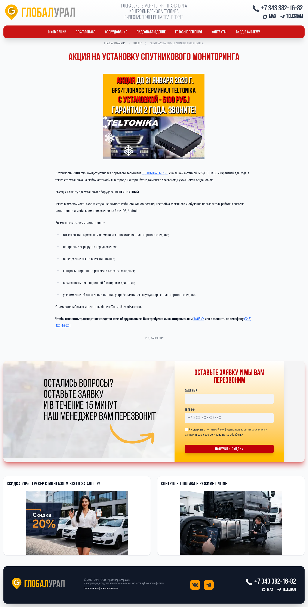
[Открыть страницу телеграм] (209, 585)
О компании (57, 32)
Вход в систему (248, 32)
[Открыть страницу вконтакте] (195, 585)
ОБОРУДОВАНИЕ (116, 32)
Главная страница (114, 43)
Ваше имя (191, 390)
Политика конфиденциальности (101, 588)
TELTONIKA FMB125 (155, 172)
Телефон (190, 410)
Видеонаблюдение (151, 32)
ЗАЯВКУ (198, 318)
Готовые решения (188, 32)
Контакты (219, 32)
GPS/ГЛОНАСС (85, 32)
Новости (137, 43)
